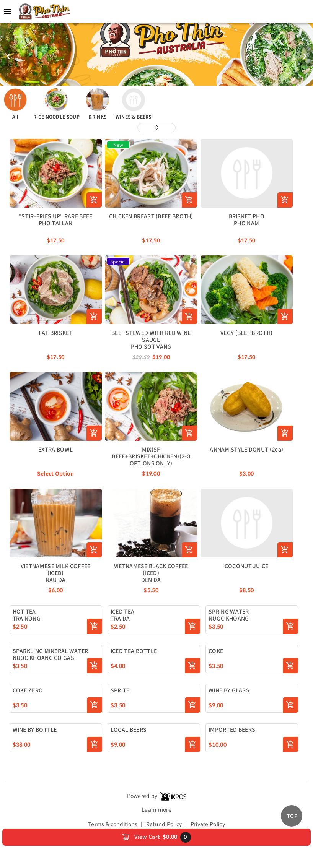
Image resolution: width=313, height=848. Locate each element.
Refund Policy (164, 823)
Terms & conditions (112, 823)
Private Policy (208, 823)
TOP (292, 816)
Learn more (156, 809)
